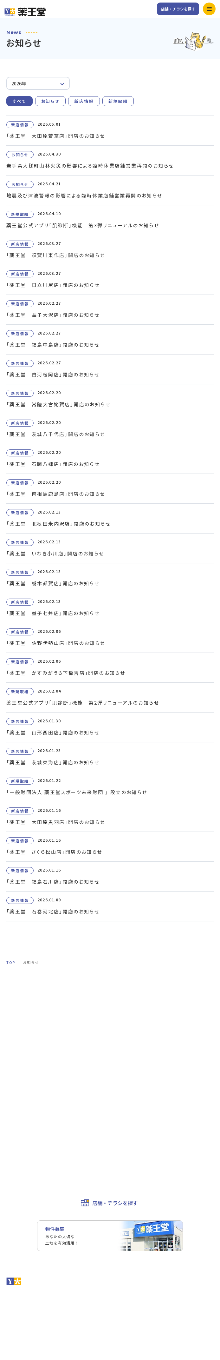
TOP (10, 962)
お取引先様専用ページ (28, 1138)
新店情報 (84, 101)
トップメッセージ (134, 1044)
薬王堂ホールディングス (30, 1126)
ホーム (13, 995)
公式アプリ (127, 1008)
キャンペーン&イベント (140, 995)
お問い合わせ (19, 1102)
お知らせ (50, 101)
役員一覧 (15, 1068)
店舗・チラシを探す (178, 8)
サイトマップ (19, 1173)
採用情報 (15, 1114)
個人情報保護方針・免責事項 (35, 1149)
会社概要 (15, 1056)
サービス (15, 1008)
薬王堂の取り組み (134, 1068)
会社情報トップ (21, 1044)
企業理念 (125, 1056)
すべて (19, 101)
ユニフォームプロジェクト (32, 1079)
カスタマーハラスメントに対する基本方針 (48, 1161)
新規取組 (118, 101)
